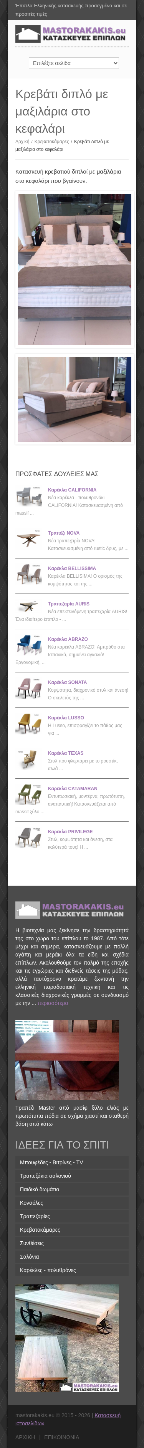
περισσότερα (53, 1003)
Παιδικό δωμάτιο (39, 1189)
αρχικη (25, 1437)
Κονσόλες (31, 1203)
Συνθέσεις (32, 1243)
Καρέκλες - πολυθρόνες (48, 1270)
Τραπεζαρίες (35, 1216)
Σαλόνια (29, 1257)
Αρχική (25, 141)
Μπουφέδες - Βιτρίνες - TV (51, 1162)
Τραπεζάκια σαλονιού (45, 1176)
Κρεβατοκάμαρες (54, 141)
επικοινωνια (61, 1437)
